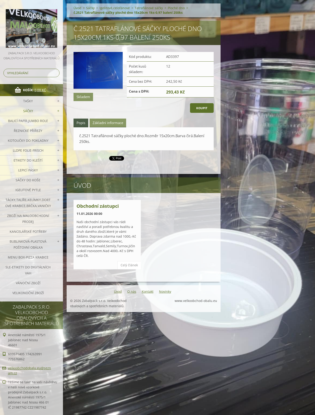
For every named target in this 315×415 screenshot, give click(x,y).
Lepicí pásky (28, 170)
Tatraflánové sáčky (149, 8)
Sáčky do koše (28, 180)
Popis (81, 122)
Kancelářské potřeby (28, 231)
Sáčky (28, 111)
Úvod (77, 8)
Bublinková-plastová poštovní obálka (28, 244)
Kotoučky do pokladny (28, 140)
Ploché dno (176, 8)
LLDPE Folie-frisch (28, 150)
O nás (131, 291)
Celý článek (129, 265)
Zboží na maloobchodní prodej (28, 218)
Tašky (28, 101)
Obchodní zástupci (98, 206)
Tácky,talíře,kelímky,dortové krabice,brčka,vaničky (28, 203)
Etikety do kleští (28, 160)
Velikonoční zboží (28, 293)
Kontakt (147, 291)
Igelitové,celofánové (114, 8)
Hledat (55, 73)
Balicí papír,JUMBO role (28, 121)
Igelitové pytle (28, 190)
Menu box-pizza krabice (28, 257)
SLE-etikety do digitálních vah (28, 270)
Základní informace (108, 122)
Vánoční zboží (28, 283)
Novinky (165, 291)
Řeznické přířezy (28, 130)
